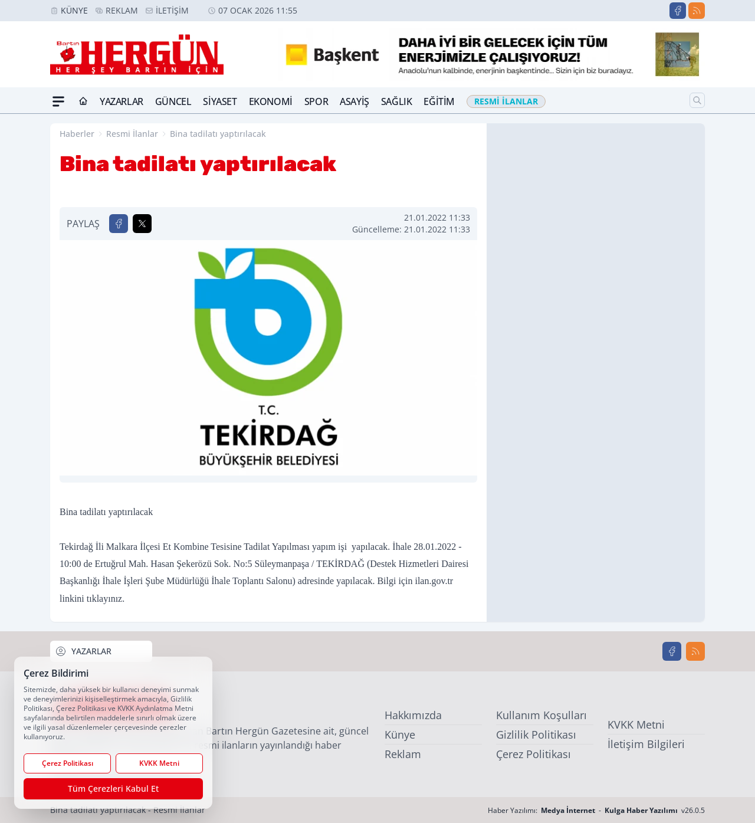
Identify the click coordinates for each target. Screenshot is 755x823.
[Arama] (697, 100)
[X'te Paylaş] (142, 223)
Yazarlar (121, 101)
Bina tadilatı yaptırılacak (218, 133)
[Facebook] (677, 10)
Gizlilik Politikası (536, 734)
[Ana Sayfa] (83, 101)
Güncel (173, 101)
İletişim (172, 10)
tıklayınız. (105, 599)
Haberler (77, 133)
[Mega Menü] (58, 101)
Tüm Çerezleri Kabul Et (113, 788)
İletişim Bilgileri (646, 744)
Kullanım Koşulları (541, 715)
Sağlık (396, 101)
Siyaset (220, 101)
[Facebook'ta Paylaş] (118, 223)
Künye (74, 10)
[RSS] (696, 10)
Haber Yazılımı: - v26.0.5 (596, 810)
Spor (316, 101)
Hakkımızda (413, 715)
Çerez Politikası (533, 754)
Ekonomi (271, 101)
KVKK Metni (636, 724)
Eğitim (439, 101)
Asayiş (354, 101)
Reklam (122, 10)
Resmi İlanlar (132, 133)
